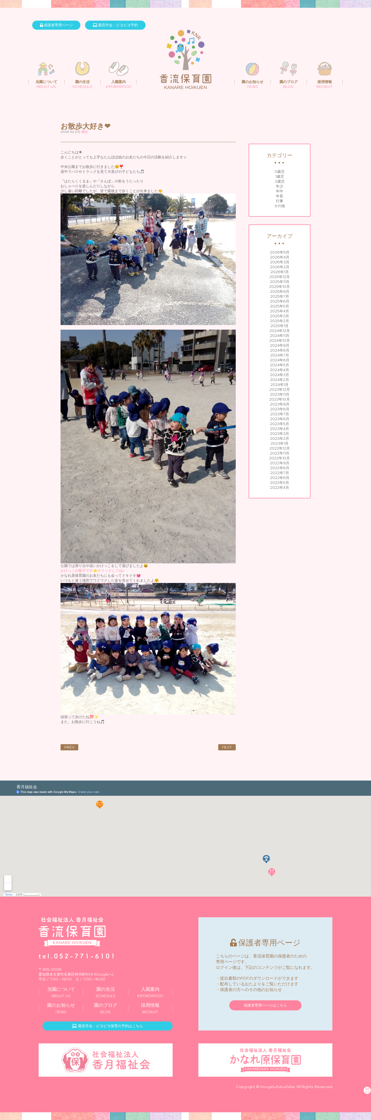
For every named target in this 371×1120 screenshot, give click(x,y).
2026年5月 (279, 252)
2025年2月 (279, 321)
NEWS (61, 1008)
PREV (69, 747)
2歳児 (279, 181)
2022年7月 (279, 472)
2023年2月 (279, 438)
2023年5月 (279, 423)
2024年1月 (280, 384)
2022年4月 (279, 487)
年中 (279, 191)
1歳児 (279, 176)
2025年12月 (279, 276)
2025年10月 (279, 286)
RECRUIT (150, 1008)
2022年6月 (279, 477)
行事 (279, 201)
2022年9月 (279, 463)
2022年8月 (279, 468)
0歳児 (279, 171)
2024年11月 (279, 335)
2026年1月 (280, 272)
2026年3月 (279, 262)
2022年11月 (279, 453)
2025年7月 (279, 296)
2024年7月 (279, 355)
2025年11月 (279, 281)
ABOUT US (61, 992)
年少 (279, 186)
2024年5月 (279, 365)
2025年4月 (279, 311)
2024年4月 (279, 370)
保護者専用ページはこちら (265, 1005)
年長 (279, 196)
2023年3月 (279, 433)
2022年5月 (279, 482)
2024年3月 (279, 374)
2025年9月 (279, 291)
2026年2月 (279, 267)
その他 (279, 206)
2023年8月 (279, 409)
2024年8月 (279, 350)
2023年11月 (279, 394)
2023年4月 (279, 428)
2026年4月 (279, 257)
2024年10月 (279, 340)
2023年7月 (279, 414)
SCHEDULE (105, 992)
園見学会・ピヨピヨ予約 (115, 25)
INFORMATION (150, 992)
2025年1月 (280, 325)
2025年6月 (279, 301)
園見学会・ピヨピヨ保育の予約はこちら (107, 1026)
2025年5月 (279, 306)
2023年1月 (280, 443)
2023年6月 (279, 419)
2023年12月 (279, 389)
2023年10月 (279, 399)
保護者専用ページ (56, 25)
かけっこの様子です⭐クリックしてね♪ (92, 570)
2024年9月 (279, 345)
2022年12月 (279, 448)
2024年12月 (279, 330)
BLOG (105, 1008)
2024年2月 (279, 379)
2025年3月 (279, 316)
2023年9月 (279, 404)
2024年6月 (279, 360)
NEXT (227, 747)
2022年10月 (279, 458)
